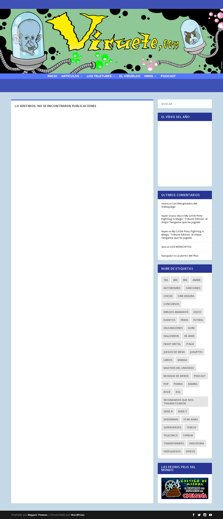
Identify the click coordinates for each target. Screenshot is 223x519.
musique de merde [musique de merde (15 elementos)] (176, 376)
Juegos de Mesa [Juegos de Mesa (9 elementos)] (174, 352)
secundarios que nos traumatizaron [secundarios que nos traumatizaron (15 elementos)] (178, 401)
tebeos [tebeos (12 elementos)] (191, 427)
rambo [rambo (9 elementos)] (192, 384)
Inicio (52, 75)
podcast (168, 75)
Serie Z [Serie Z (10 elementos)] (182, 411)
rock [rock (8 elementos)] (167, 392)
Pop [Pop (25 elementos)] (166, 384)
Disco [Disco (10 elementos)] (197, 312)
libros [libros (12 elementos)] (168, 360)
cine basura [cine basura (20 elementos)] (186, 296)
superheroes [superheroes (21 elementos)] (172, 427)
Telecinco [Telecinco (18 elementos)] (171, 435)
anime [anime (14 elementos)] (196, 280)
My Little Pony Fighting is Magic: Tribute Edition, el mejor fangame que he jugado (184, 219)
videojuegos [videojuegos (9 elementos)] (172, 451)
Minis (148, 75)
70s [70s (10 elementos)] (166, 280)
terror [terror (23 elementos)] (188, 435)
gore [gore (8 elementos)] (191, 328)
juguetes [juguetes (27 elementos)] (196, 352)
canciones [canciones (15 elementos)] (193, 288)
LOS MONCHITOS (180, 246)
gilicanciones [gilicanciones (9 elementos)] (173, 328)
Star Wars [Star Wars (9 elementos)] (190, 419)
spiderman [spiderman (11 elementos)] (171, 419)
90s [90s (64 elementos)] (185, 280)
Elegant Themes (37, 514)
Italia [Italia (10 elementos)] (190, 344)
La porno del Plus (187, 255)
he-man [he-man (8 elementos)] (189, 336)
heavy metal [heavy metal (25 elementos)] (172, 344)
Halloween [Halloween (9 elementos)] (171, 336)
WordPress (77, 514)
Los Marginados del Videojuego (179, 205)
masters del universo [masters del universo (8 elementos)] (179, 368)
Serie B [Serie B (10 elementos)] (168, 411)
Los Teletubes (99, 75)
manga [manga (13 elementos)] (182, 360)
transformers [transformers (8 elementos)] (174, 443)
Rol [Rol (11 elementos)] (178, 392)
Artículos (70, 75)
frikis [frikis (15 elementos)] (184, 320)
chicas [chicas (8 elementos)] (168, 296)
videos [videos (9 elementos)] (190, 451)
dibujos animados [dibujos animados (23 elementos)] (176, 312)
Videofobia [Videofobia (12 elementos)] (196, 443)
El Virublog (129, 75)
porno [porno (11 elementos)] (178, 384)
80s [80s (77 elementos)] (175, 280)
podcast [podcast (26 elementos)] (200, 376)
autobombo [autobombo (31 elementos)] (172, 288)
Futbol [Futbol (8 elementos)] (198, 320)
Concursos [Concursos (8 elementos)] (171, 304)
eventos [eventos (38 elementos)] (169, 320)
